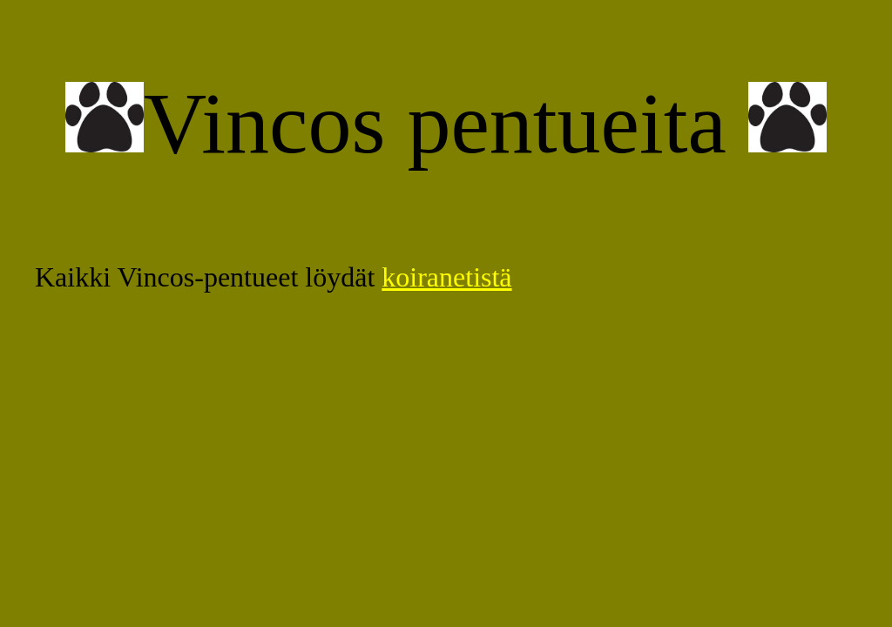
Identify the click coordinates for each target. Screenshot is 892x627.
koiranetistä (446, 277)
